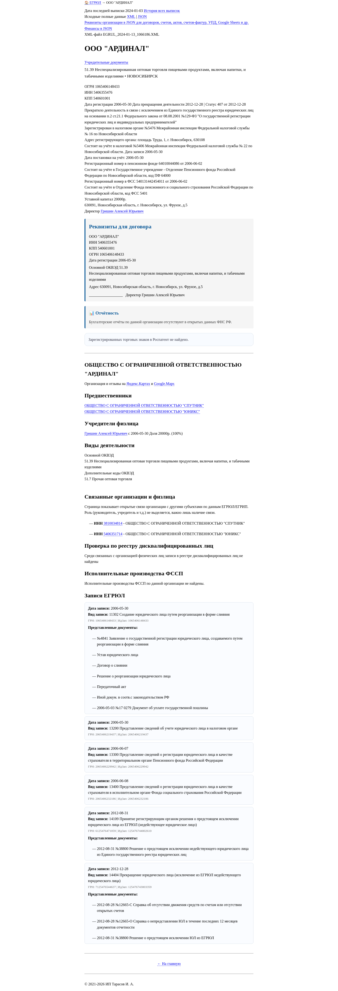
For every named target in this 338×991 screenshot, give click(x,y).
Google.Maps (164, 384)
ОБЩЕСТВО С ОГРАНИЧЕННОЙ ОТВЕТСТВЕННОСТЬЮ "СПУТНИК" (144, 405)
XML (131, 17)
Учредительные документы (106, 62)
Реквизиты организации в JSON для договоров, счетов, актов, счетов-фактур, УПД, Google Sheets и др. (166, 22)
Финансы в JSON (98, 29)
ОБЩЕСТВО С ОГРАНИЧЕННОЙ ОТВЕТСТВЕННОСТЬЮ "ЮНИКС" (142, 412)
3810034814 (113, 523)
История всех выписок (162, 11)
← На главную (169, 964)
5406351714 (113, 534)
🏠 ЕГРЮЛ (92, 2)
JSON (142, 17)
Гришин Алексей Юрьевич (122, 211)
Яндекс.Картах (138, 384)
